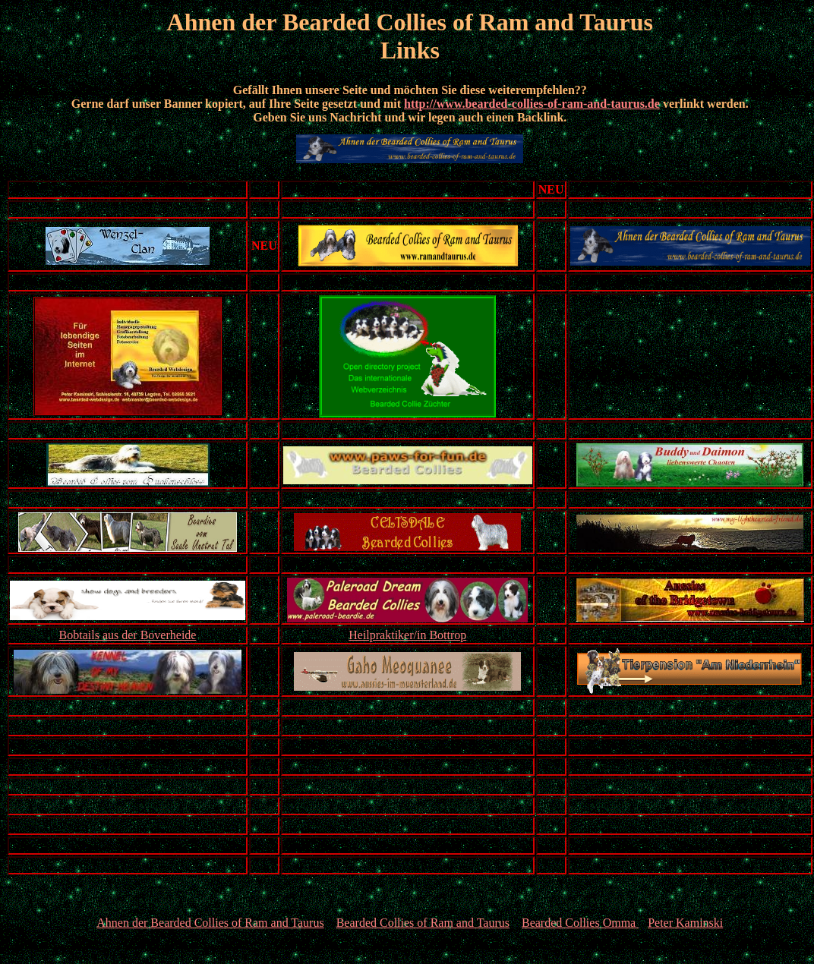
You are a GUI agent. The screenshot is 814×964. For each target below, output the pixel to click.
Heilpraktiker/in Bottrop (407, 634)
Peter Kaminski (685, 922)
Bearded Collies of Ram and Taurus (423, 922)
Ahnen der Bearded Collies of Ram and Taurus (209, 922)
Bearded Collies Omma (580, 922)
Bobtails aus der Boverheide (128, 634)
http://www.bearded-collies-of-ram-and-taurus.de (532, 103)
